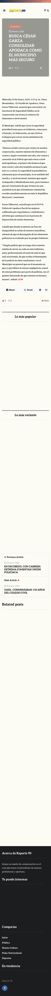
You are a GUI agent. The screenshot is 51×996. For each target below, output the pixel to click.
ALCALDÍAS (15, 26)
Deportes (6, 958)
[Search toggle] (48, 10)
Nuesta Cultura (10, 948)
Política (6, 943)
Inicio (5, 937)
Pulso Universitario (12, 953)
